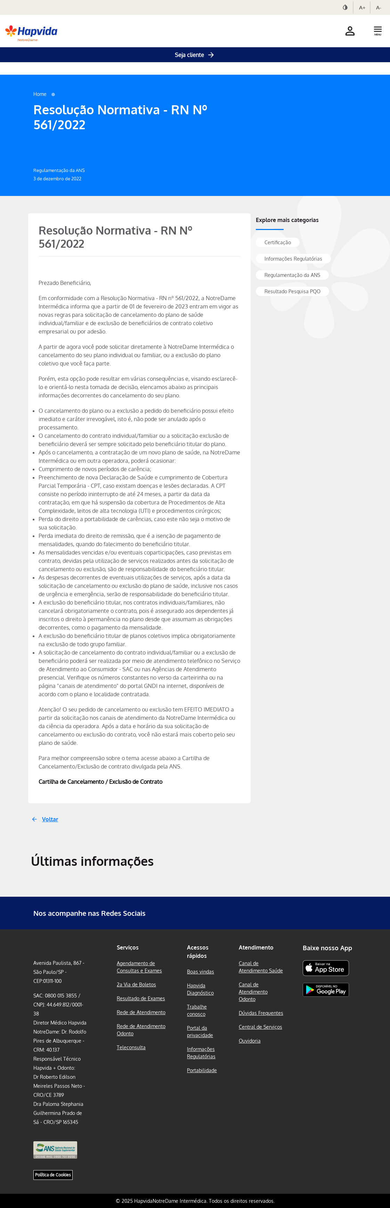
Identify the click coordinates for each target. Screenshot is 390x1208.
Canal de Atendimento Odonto (253, 991)
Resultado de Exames (141, 998)
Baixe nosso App (327, 948)
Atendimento (256, 947)
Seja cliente (195, 55)
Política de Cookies (53, 1174)
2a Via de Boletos (136, 984)
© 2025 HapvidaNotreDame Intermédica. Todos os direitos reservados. (195, 1201)
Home (40, 94)
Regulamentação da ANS (292, 275)
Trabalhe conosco (197, 1010)
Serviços (128, 947)
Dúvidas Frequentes (261, 1013)
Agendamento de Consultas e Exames (139, 966)
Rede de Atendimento (141, 1012)
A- (378, 7)
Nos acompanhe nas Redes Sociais (89, 913)
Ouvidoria (250, 1041)
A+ (362, 7)
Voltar (50, 819)
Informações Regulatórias (293, 259)
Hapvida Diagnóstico (200, 989)
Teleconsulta (131, 1047)
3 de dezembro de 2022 (57, 178)
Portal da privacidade (200, 1031)
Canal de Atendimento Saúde (261, 966)
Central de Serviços (260, 1027)
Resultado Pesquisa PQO (292, 291)
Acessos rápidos (198, 951)
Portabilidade (202, 1070)
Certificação (278, 242)
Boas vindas (200, 972)
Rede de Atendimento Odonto (141, 1029)
